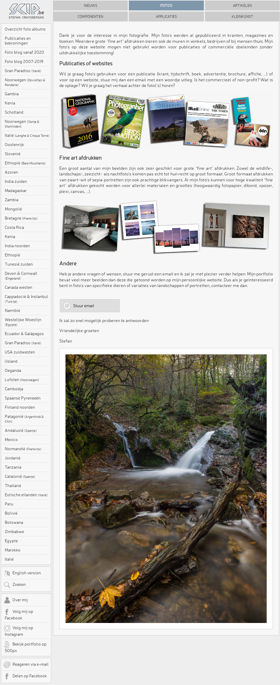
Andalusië (21, 430)
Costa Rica (14, 227)
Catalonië (20, 476)
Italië (27, 135)
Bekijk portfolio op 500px (25, 647)
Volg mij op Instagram (18, 631)
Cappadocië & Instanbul (26, 299)
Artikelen (242, 5)
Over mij (16, 600)
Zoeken (15, 585)
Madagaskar (16, 190)
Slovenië (12, 153)
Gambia (12, 93)
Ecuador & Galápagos (24, 333)
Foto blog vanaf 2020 (24, 52)
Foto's (166, 5)
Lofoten (22, 379)
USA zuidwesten (20, 352)
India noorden (17, 245)
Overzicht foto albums (25, 29)
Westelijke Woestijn (23, 322)
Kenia (10, 103)
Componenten (90, 16)
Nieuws (90, 5)
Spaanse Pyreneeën (23, 398)
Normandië (23, 448)
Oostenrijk (14, 144)
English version (22, 573)
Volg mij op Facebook (18, 614)
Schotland (14, 112)
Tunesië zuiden (19, 264)
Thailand (13, 485)
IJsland (11, 361)
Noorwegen (25, 82)
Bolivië (11, 513)
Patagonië (24, 419)
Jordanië (12, 458)
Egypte (11, 540)
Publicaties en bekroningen (18, 40)
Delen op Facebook (25, 676)
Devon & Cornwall (21, 275)
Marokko (12, 550)
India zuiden (16, 181)
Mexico (11, 439)
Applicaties (166, 16)
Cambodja (14, 388)
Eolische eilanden (26, 494)
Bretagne (21, 218)
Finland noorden (20, 407)
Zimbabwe (14, 531)
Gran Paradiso (23, 70)
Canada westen (18, 287)
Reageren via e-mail (26, 664)
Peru (9, 504)
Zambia (11, 199)
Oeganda (13, 370)
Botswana (14, 522)
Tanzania (13, 467)
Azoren (11, 172)
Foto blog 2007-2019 (24, 61)
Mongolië (13, 209)
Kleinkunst (242, 16)
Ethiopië (25, 163)
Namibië (12, 310)
